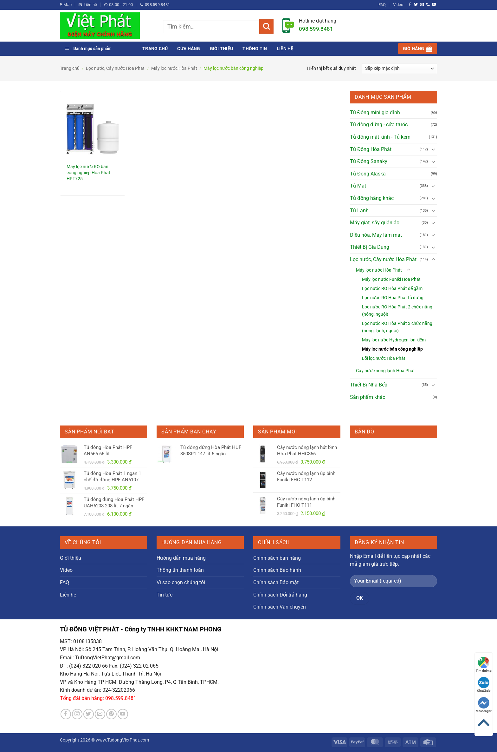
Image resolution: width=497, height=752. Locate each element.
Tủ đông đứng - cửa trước (379, 125)
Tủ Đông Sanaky (368, 161)
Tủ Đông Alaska (368, 174)
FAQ (382, 4)
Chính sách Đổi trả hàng (280, 595)
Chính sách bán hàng (277, 558)
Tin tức (164, 595)
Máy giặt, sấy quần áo (374, 223)
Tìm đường (484, 664)
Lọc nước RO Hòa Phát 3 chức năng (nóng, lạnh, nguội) (397, 327)
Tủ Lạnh (359, 211)
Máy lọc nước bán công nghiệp (392, 349)
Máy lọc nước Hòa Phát (174, 68)
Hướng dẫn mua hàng (181, 558)
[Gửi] (266, 26)
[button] (417, 48)
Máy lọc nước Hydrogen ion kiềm (394, 340)
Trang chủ (155, 48)
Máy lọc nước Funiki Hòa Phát (391, 279)
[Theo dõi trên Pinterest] (111, 714)
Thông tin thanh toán (180, 570)
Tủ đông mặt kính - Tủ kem (380, 137)
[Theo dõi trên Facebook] (410, 5)
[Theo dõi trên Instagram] (77, 714)
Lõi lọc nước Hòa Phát (383, 358)
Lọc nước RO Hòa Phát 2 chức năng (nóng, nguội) (397, 310)
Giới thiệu (221, 48)
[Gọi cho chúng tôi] (428, 5)
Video (398, 4)
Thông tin (254, 48)
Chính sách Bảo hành (277, 570)
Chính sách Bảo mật (276, 582)
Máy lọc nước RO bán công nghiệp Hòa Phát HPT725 (88, 172)
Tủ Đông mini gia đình (375, 112)
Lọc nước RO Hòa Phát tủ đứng (392, 297)
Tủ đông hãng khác (372, 198)
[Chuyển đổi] (433, 149)
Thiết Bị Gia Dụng (369, 247)
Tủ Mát (358, 186)
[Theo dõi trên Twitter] (416, 5)
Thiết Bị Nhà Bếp (368, 385)
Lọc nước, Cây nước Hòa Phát (115, 68)
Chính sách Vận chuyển (279, 607)
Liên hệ (285, 48)
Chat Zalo (484, 684)
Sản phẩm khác (367, 397)
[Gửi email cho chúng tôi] (422, 5)
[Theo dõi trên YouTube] (434, 5)
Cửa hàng (188, 48)
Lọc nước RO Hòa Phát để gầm (392, 288)
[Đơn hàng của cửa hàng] (399, 68)
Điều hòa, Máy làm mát (376, 235)
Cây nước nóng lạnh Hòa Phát (385, 370)
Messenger (484, 705)
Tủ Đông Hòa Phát (370, 149)
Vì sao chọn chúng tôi (181, 582)
